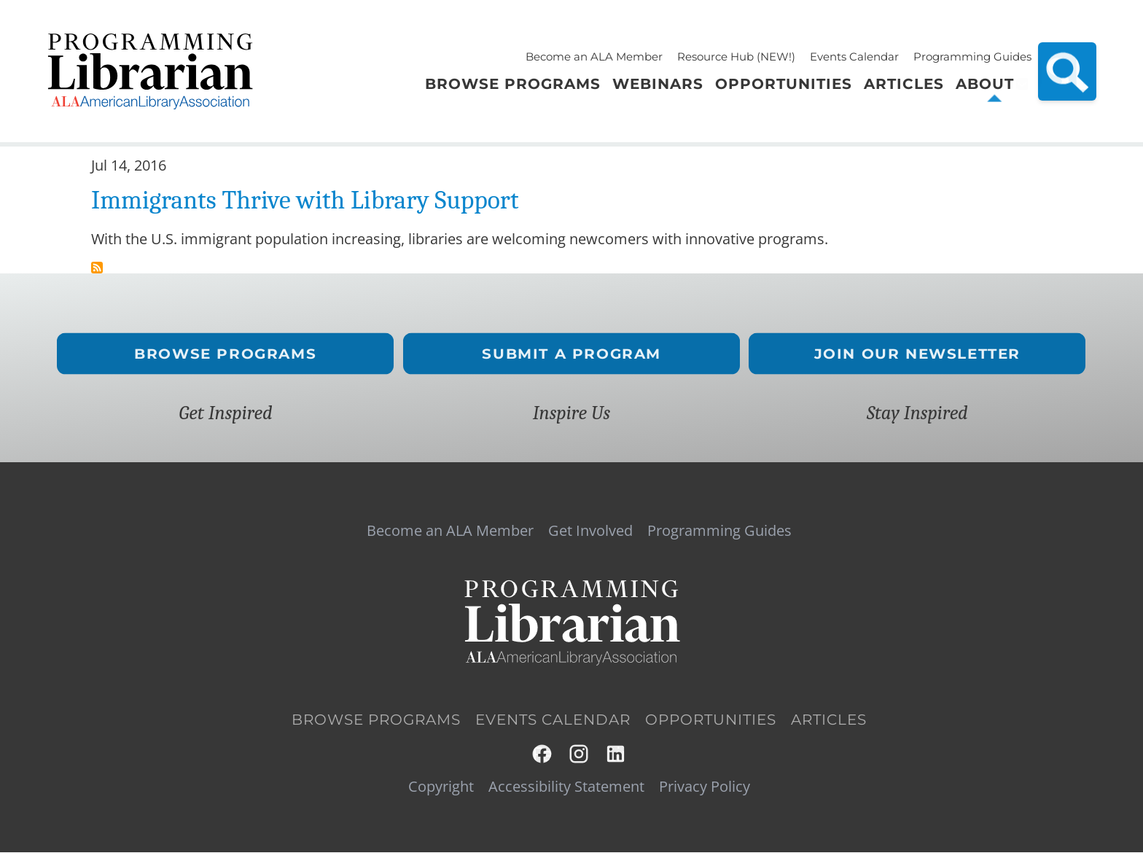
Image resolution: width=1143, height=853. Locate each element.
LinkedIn (616, 754)
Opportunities (710, 719)
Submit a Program (571, 353)
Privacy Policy (704, 786)
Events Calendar (854, 56)
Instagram (579, 754)
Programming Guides (972, 56)
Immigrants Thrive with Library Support (304, 200)
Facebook (542, 754)
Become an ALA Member (594, 56)
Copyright (441, 786)
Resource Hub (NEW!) (736, 56)
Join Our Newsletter (917, 353)
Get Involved (590, 530)
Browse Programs (226, 353)
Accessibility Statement (566, 786)
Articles (829, 719)
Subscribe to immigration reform (97, 267)
